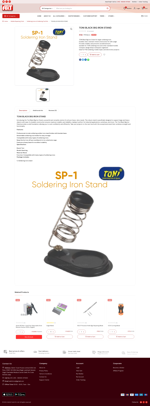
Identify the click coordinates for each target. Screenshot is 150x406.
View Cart (79, 371)
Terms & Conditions (45, 374)
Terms (103, 16)
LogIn (77, 368)
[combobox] (47, 8)
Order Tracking (143, 1)
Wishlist (134, 1)
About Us (47, 16)
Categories (11, 16)
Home (39, 16)
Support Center (44, 380)
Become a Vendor (118, 368)
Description (23, 110)
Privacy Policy (43, 371)
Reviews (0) (53, 110)
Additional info (38, 110)
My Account (80, 377)
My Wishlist (79, 374)
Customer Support (90, 16)
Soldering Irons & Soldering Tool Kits (37, 21)
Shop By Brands (74, 16)
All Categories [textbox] (47, 8)
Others (111, 16)
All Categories (59, 16)
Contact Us (42, 377)
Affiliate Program (118, 371)
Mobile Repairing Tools (17, 21)
